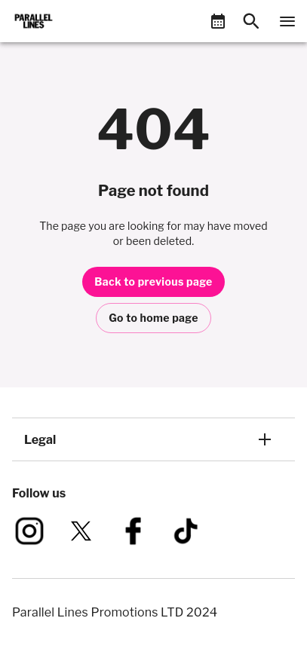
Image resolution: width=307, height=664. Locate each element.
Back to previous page (153, 281)
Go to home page (153, 317)
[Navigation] (287, 21)
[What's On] (218, 21)
